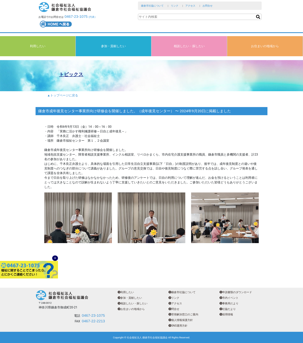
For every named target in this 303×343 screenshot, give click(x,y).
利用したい (37, 46)
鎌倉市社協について (152, 5)
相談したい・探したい (189, 46)
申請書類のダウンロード (236, 292)
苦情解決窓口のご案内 (183, 314)
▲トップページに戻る (62, 95)
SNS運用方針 (178, 325)
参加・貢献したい (113, 46)
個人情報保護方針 (181, 320)
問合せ (174, 309)
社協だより (228, 309)
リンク (174, 5)
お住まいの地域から (265, 46)
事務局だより (229, 303)
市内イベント (229, 298)
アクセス (190, 5)
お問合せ (208, 5)
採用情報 (226, 314)
